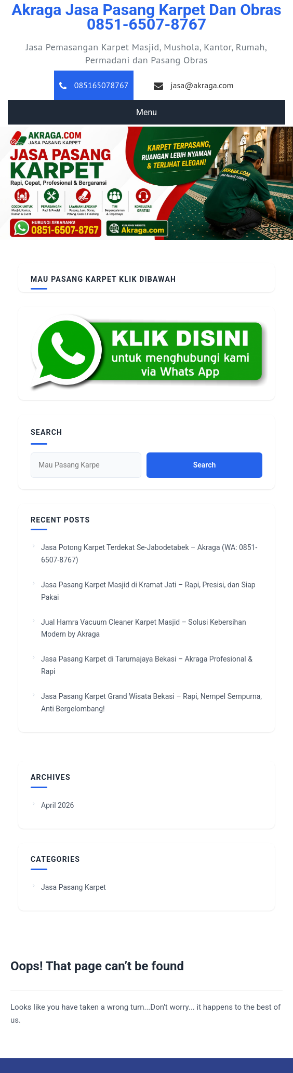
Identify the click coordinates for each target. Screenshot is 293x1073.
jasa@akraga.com (201, 85)
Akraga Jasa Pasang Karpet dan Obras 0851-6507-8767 (146, 17)
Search (46, 432)
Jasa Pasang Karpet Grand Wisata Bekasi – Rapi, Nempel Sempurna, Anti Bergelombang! (151, 702)
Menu (146, 112)
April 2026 (57, 805)
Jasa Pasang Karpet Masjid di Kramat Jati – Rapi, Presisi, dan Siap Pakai (148, 591)
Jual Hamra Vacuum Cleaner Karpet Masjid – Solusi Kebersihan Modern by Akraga (143, 628)
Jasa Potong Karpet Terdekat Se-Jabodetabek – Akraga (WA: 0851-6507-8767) (149, 553)
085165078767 (101, 85)
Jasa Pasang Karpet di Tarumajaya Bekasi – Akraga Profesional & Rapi (146, 665)
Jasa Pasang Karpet (73, 887)
